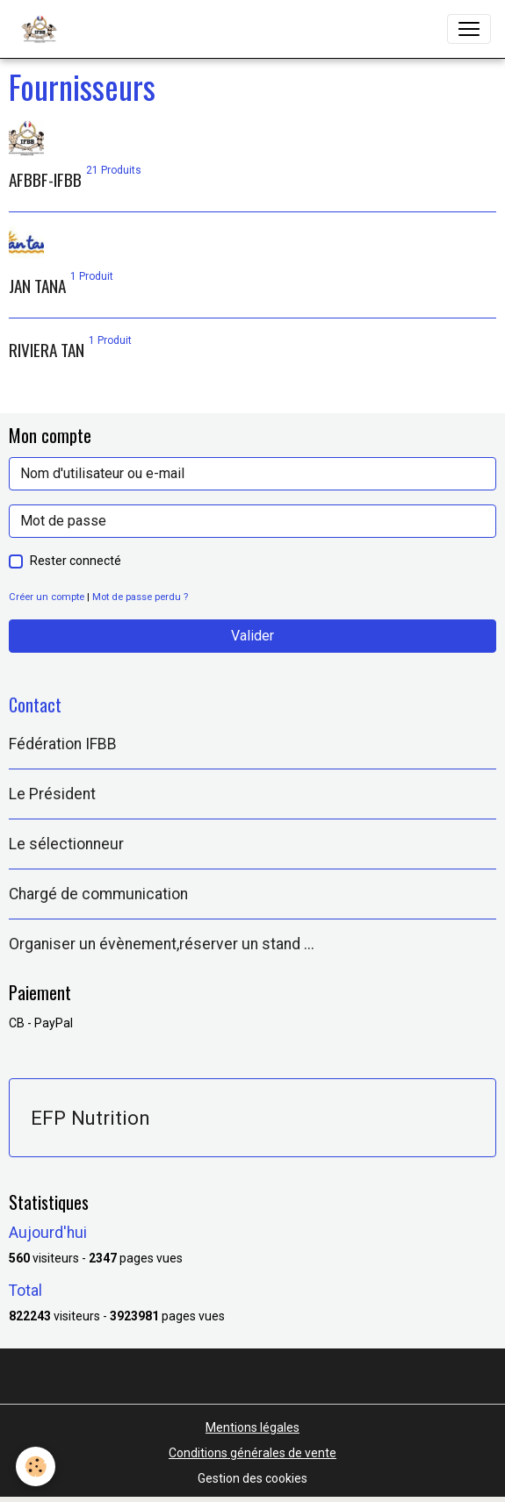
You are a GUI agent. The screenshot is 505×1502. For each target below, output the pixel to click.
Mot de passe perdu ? (140, 597)
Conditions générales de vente (252, 1453)
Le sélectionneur (66, 844)
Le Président (52, 794)
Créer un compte (46, 597)
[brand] (42, 29)
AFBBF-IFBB (45, 179)
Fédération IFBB (63, 744)
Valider (252, 635)
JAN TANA (37, 285)
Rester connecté (75, 561)
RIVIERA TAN (46, 349)
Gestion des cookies (252, 1478)
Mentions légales (252, 1427)
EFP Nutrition (90, 1117)
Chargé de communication (98, 894)
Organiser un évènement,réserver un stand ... (161, 944)
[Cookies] (35, 1466)
